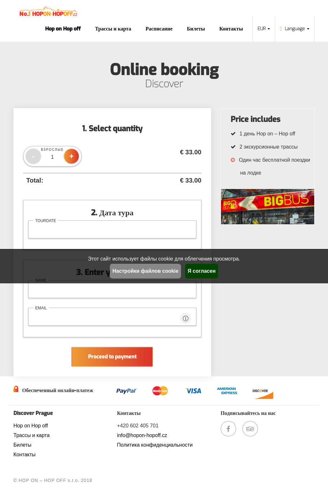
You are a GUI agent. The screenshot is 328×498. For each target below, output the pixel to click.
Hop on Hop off (63, 28)
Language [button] (294, 29)
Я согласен (202, 271)
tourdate (45, 221)
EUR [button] (264, 29)
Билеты (196, 28)
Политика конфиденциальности (155, 445)
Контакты (231, 28)
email (41, 308)
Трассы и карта (113, 28)
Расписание (158, 28)
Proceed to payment (112, 356)
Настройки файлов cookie (145, 271)
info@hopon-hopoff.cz (142, 435)
